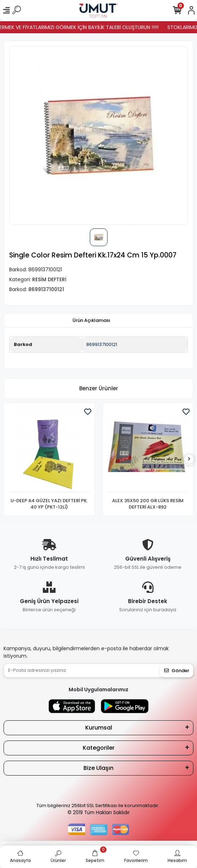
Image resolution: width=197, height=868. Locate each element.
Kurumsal (98, 728)
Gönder (176, 670)
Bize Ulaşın (98, 768)
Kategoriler (99, 748)
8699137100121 (101, 344)
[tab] (91, 320)
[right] (189, 459)
